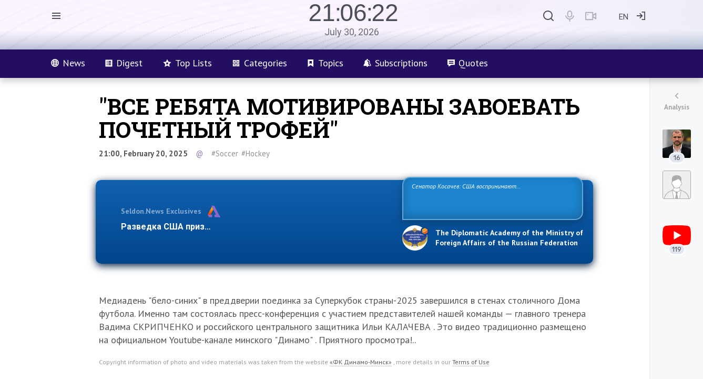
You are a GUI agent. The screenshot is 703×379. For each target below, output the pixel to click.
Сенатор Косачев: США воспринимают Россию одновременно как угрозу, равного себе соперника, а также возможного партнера (491, 197)
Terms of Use (471, 362)
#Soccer (224, 153)
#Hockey (255, 153)
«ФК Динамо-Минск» (361, 362)
